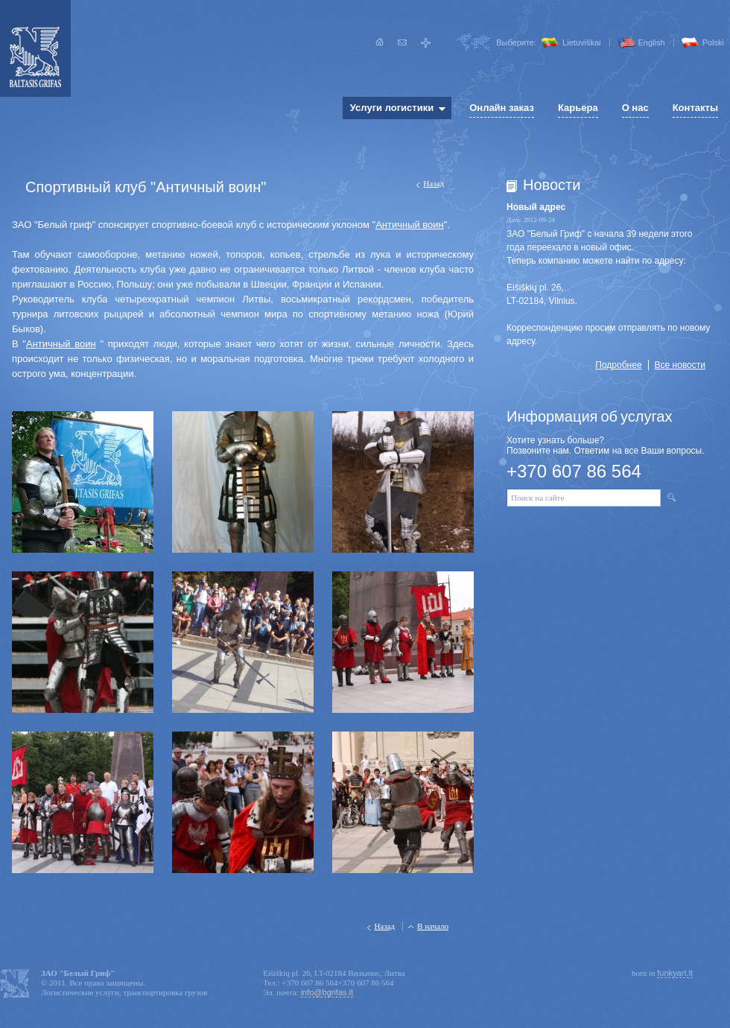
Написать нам (402, 43)
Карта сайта (425, 43)
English (651, 42)
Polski (713, 42)
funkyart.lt (675, 972)
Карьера (578, 107)
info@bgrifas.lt (327, 992)
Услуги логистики (392, 107)
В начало (432, 925)
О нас (635, 107)
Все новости (680, 365)
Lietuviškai (581, 42)
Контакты (695, 107)
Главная (379, 43)
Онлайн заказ (501, 107)
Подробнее (618, 365)
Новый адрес (536, 207)
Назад (433, 183)
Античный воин (409, 224)
